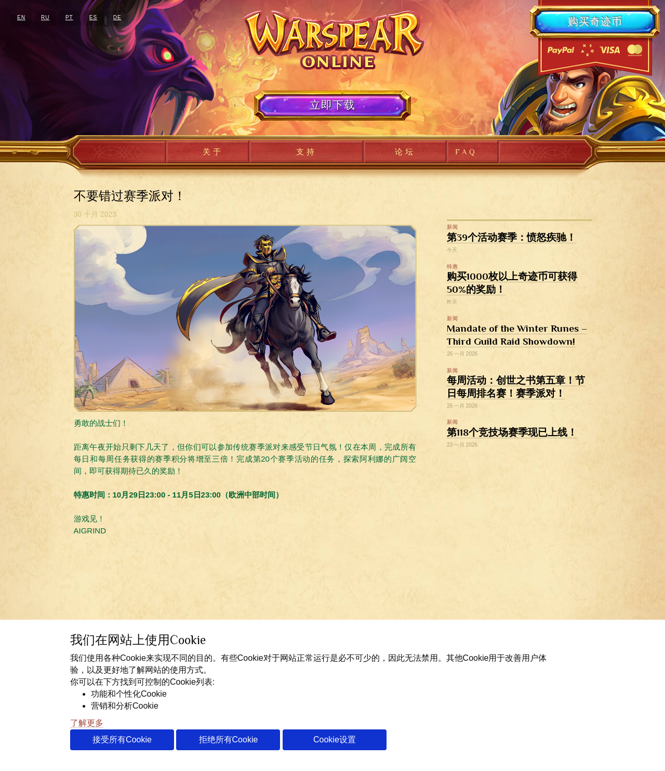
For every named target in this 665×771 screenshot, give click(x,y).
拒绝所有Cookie (228, 739)
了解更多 (86, 722)
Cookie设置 (334, 739)
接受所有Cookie (122, 739)
